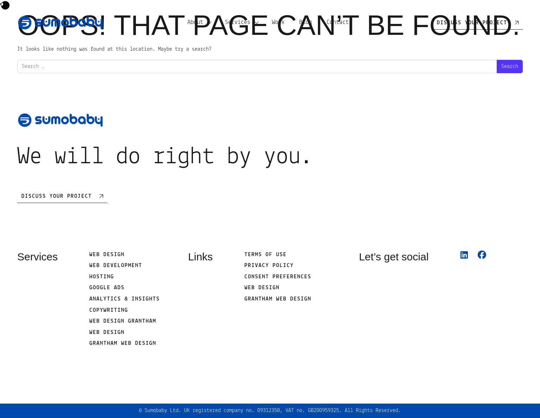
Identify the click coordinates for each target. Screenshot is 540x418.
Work (278, 22)
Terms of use (265, 255)
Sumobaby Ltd (161, 410)
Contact (338, 22)
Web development (115, 265)
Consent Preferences (277, 277)
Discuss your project (472, 23)
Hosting (101, 277)
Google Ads (107, 288)
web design (107, 332)
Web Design (107, 255)
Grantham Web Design (122, 343)
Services (237, 22)
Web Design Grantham (122, 321)
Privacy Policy (269, 265)
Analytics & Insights (124, 299)
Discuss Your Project (56, 196)
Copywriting (108, 310)
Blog (305, 22)
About (195, 22)
